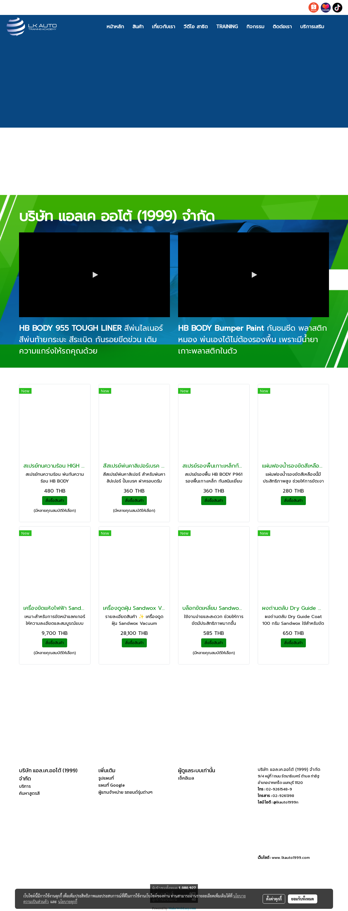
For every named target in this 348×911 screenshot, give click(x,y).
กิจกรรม (255, 26)
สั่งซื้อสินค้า (54, 500)
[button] (336, 26)
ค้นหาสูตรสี (29, 793)
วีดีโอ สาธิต (196, 26)
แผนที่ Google (111, 785)
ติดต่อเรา (282, 26)
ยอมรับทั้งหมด (302, 898)
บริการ (25, 786)
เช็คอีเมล (186, 778)
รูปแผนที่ (106, 778)
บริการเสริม (312, 26)
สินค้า (138, 26)
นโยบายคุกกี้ (67, 901)
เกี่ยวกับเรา (163, 26)
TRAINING (227, 26)
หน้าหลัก (115, 26)
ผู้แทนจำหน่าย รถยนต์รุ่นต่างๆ (125, 792)
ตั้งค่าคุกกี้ (274, 898)
